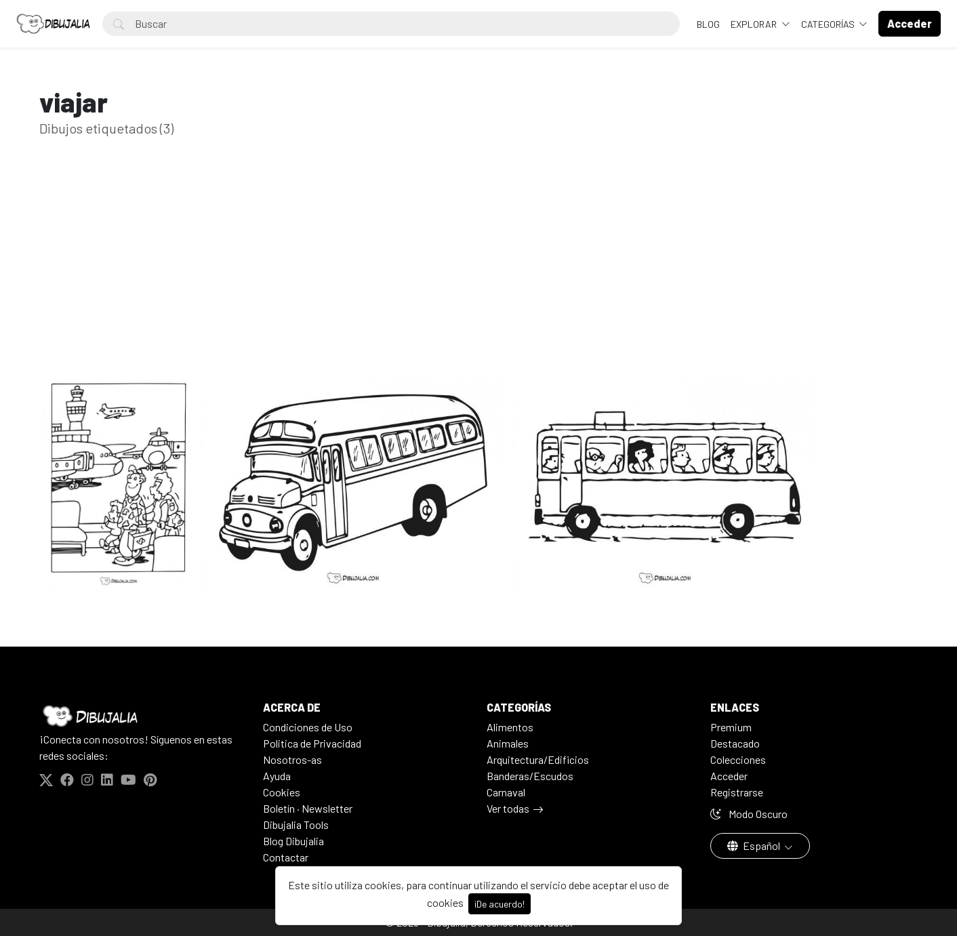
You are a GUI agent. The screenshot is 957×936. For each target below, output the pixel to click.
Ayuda (277, 775)
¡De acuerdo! (499, 904)
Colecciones (738, 759)
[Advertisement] (478, 276)
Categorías (829, 24)
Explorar (755, 24)
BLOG (708, 24)
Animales (508, 743)
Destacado (735, 743)
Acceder (729, 775)
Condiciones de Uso (307, 726)
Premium (731, 726)
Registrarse (736, 792)
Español (754, 845)
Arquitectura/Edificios (538, 759)
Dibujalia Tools (296, 824)
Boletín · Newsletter (307, 808)
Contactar (285, 857)
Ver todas (508, 808)
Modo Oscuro (749, 813)
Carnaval (506, 792)
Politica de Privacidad (312, 743)
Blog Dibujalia (293, 840)
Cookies (281, 792)
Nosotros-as (292, 759)
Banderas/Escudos (530, 775)
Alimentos (510, 726)
